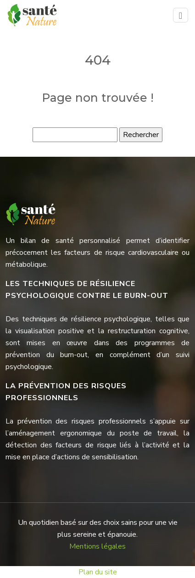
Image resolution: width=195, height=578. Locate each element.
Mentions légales (97, 546)
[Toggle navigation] (180, 15)
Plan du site (97, 572)
